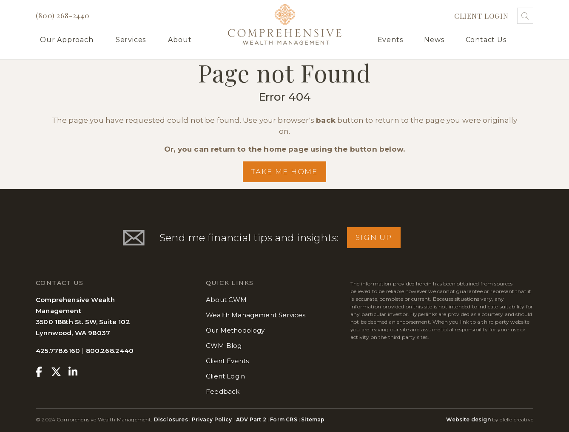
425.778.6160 (58, 351)
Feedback (222, 391)
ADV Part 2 (251, 419)
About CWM (226, 300)
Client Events (227, 361)
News (434, 40)
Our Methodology (235, 330)
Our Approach (67, 40)
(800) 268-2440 (63, 15)
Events (390, 40)
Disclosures (171, 419)
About (179, 40)
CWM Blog (224, 346)
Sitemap (312, 419)
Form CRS (283, 419)
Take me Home (284, 171)
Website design (468, 419)
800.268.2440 (110, 351)
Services (131, 40)
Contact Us (486, 40)
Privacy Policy (212, 419)
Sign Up (374, 237)
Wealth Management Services (255, 315)
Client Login (481, 15)
